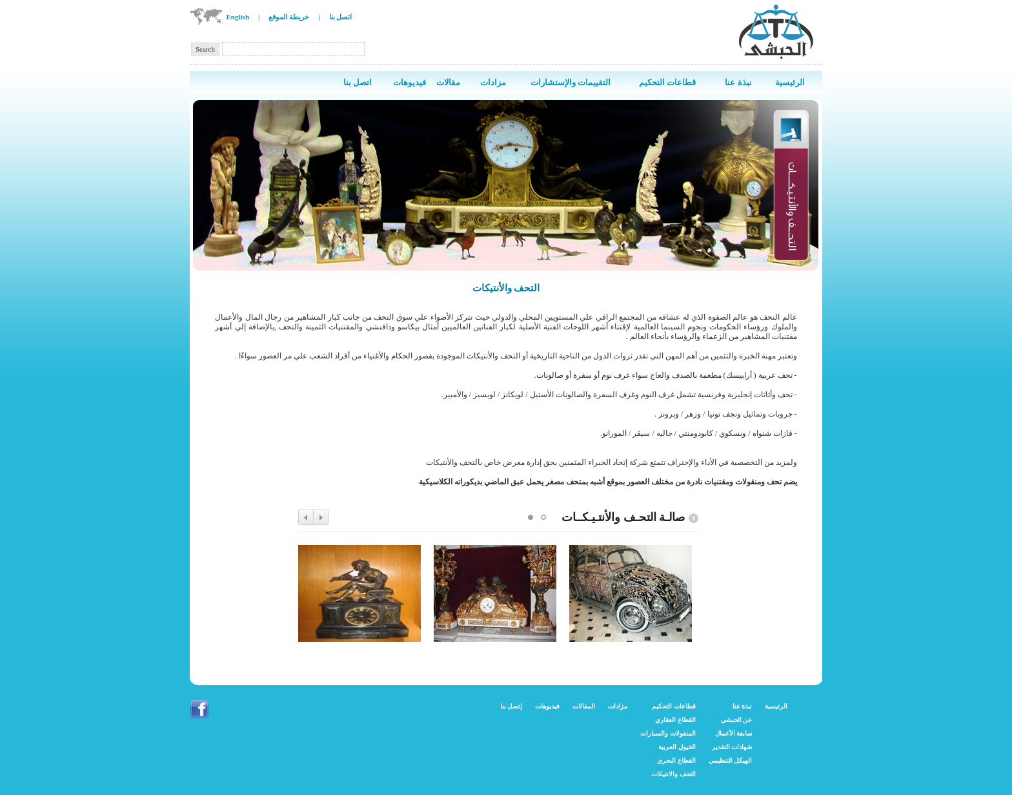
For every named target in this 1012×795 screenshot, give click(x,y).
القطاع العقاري (675, 719)
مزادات (617, 706)
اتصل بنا (340, 17)
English (238, 17)
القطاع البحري (676, 760)
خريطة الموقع (288, 17)
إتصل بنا (511, 706)
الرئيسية (776, 706)
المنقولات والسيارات (668, 733)
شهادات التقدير (732, 746)
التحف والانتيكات (673, 774)
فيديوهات (547, 706)
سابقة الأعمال (734, 733)
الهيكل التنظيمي (731, 760)
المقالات (583, 706)
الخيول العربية (677, 746)
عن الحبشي (737, 719)
